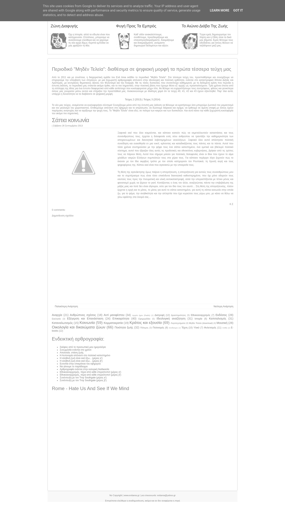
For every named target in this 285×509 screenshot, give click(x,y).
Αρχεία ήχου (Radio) (141, 315)
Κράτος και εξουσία (145, 323)
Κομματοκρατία (113, 322)
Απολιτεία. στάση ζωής (72, 352)
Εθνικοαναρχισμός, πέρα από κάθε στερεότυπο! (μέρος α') (90, 372)
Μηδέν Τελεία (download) (201, 323)
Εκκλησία (56, 319)
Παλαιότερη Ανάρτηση (66, 306)
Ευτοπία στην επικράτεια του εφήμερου (80, 363)
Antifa (224, 328)
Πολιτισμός (158, 327)
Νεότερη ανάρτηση (223, 306)
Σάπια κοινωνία (70, 120)
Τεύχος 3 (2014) (151, 99)
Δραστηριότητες (178, 315)
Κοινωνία (87, 323)
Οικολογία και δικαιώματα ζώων (78, 327)
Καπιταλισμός (217, 318)
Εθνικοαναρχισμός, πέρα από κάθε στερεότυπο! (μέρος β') (90, 374)
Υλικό (196, 327)
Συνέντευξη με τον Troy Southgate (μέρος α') (83, 377)
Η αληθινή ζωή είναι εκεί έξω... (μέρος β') (81, 361)
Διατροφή (159, 315)
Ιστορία (198, 318)
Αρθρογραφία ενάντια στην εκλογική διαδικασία (84, 369)
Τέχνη (184, 327)
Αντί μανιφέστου (114, 315)
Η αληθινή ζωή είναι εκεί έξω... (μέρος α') (81, 358)
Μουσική (222, 322)
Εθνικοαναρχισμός (200, 315)
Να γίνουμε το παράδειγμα (73, 366)
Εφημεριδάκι (144, 319)
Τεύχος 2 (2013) (133, 99)
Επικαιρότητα (120, 318)
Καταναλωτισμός (62, 322)
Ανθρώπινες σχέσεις (83, 315)
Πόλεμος (144, 327)
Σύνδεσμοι (173, 328)
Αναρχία (57, 315)
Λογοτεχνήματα (178, 323)
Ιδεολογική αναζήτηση (171, 318)
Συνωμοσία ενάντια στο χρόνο (75, 349)
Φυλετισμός (210, 327)
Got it (238, 10)
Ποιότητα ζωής (124, 327)
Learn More (219, 10)
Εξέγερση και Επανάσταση (85, 318)
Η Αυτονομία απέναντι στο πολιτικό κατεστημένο (85, 355)
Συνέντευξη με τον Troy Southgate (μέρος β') (83, 380)
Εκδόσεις (221, 315)
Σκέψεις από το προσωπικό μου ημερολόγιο (83, 347)
